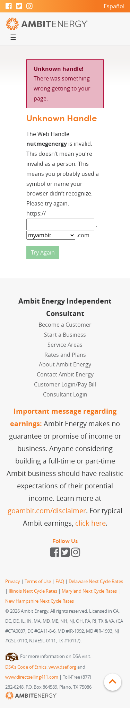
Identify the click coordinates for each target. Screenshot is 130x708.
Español (114, 6)
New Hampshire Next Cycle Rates (39, 601)
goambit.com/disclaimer (47, 510)
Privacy (12, 581)
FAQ (59, 581)
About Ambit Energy (65, 364)
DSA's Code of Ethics (25, 667)
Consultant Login (65, 394)
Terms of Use (38, 581)
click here (90, 523)
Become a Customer (65, 324)
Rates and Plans (65, 354)
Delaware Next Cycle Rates (96, 581)
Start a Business (65, 334)
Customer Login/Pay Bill (65, 384)
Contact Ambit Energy (65, 374)
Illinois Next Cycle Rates (33, 591)
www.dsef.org (62, 667)
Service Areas (65, 344)
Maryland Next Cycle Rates (89, 591)
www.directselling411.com (31, 677)
